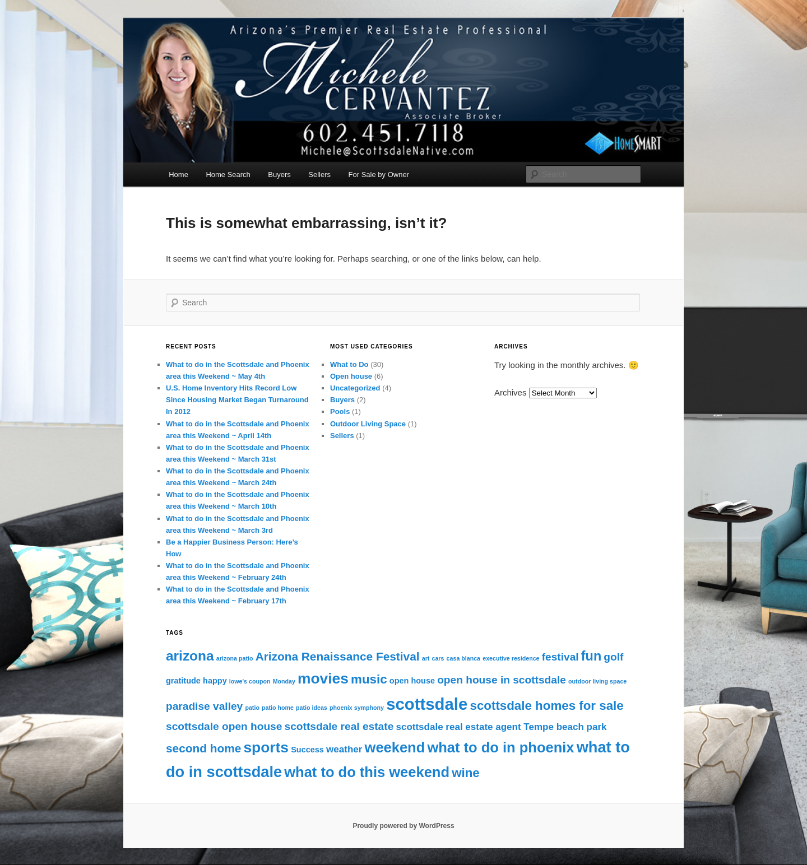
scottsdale (426, 704)
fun (591, 656)
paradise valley (204, 706)
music (369, 679)
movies (323, 678)
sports (266, 747)
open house (412, 680)
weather (344, 749)
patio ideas (311, 707)
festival (560, 657)
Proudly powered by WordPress (403, 826)
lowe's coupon (250, 681)
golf (613, 657)
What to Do (349, 364)
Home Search (228, 174)
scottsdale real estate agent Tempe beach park (501, 727)
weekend (395, 747)
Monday (284, 681)
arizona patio (234, 658)
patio (252, 707)
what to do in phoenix (500, 747)
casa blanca (463, 658)
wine (466, 773)
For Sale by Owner (379, 174)
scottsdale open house (224, 726)
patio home (278, 707)
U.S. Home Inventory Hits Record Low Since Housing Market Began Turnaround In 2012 (237, 400)
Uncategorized (355, 388)
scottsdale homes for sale (546, 706)
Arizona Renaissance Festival (338, 656)
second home (203, 748)
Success (307, 749)
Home (178, 174)
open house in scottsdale (501, 680)
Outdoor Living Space (368, 424)
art (426, 658)
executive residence (511, 658)
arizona (190, 655)
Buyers (279, 174)
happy (215, 680)
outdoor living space (597, 681)
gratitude (183, 680)
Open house (351, 376)
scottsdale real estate (339, 726)
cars (438, 658)
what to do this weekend (366, 772)
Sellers (319, 174)
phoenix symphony (357, 707)
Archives (510, 392)
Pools (340, 411)
